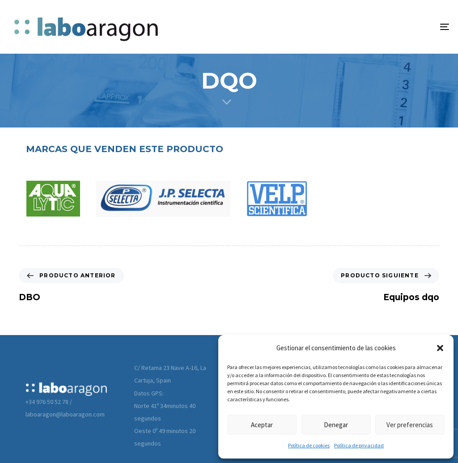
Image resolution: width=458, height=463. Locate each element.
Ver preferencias (409, 425)
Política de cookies (309, 445)
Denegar (336, 425)
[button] (440, 348)
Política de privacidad (359, 445)
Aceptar (262, 425)
